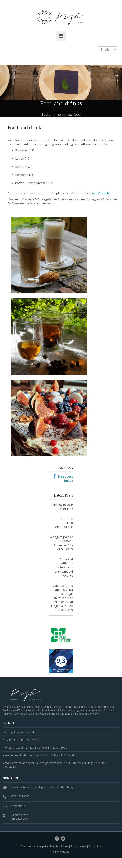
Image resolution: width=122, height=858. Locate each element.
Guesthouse (28, 846)
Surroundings (78, 846)
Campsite (42, 846)
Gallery (64, 846)
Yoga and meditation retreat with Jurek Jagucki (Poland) (63, 568)
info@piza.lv (101, 193)
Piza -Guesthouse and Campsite (61, 20)
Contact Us (95, 846)
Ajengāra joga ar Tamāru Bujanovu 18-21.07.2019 (61, 543)
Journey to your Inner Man (62, 507)
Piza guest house (65, 478)
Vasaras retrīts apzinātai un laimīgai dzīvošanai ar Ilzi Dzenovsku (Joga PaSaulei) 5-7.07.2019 (62, 598)
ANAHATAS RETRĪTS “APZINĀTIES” (63, 523)
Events (54, 846)
